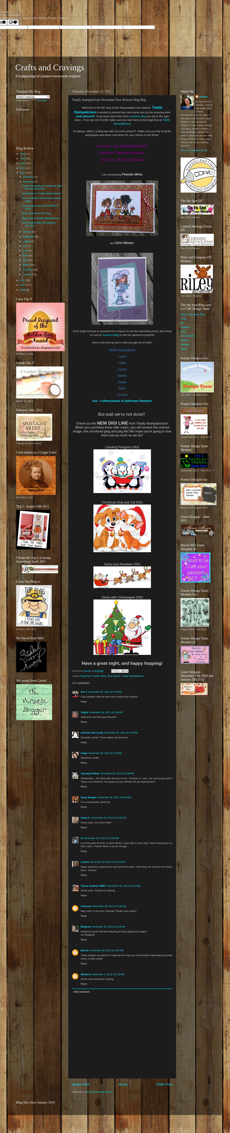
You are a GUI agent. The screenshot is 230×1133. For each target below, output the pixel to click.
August (27, 241)
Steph (184, 348)
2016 (23, 153)
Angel (84, 753)
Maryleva (86, 974)
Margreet (86, 926)
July (25, 246)
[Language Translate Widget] (33, 97)
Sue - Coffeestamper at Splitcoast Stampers (122, 400)
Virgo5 (84, 712)
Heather (185, 327)
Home (122, 1084)
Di (82, 838)
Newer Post (80, 1084)
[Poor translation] (13, 22)
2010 (23, 285)
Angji (183, 318)
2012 (23, 172)
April (25, 260)
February (28, 269)
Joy (182, 323)
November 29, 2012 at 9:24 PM (105, 753)
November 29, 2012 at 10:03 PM (101, 838)
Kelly (183, 331)
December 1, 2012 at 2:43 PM (108, 974)
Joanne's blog (110, 335)
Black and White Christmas (36, 213)
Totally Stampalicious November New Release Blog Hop (42, 187)
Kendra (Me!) (188, 335)
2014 (23, 163)
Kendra (203, 96)
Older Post (164, 1084)
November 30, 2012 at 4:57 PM (106, 950)
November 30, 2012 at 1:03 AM (124, 885)
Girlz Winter (113, 676)
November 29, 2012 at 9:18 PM (106, 712)
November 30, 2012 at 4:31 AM (109, 906)
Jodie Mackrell (85, 116)
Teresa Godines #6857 (93, 885)
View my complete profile (194, 150)
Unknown (86, 906)
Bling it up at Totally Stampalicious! (41, 218)
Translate (38, 100)
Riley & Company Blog (193, 314)
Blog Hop (85, 676)
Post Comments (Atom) (99, 1092)
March (26, 264)
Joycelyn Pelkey (90, 773)
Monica (184, 340)
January (27, 274)
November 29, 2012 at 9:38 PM (117, 773)
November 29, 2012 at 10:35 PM (107, 862)
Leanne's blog (137, 116)
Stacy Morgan (89, 797)
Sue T (84, 691)
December (29, 176)
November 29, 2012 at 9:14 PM (105, 691)
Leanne (85, 862)
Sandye (185, 344)
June (26, 250)
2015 (23, 158)
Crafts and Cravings (49, 67)
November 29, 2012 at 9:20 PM (121, 732)
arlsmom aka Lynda (92, 732)
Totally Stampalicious (132, 676)
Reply (84, 701)
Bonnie (85, 950)
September (29, 236)
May (25, 255)
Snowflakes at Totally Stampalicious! (41, 193)
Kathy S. (85, 817)
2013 (23, 168)
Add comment (81, 991)
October (27, 231)
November (29, 181)
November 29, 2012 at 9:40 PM (114, 797)
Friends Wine (99, 676)
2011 (23, 280)
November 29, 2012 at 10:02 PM (108, 817)
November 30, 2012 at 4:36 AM (108, 926)
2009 (23, 289)
